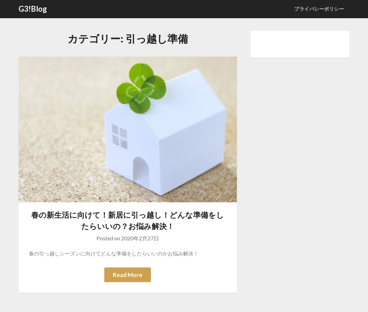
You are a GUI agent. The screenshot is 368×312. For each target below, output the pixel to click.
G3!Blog (33, 8)
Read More (127, 274)
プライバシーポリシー (319, 9)
